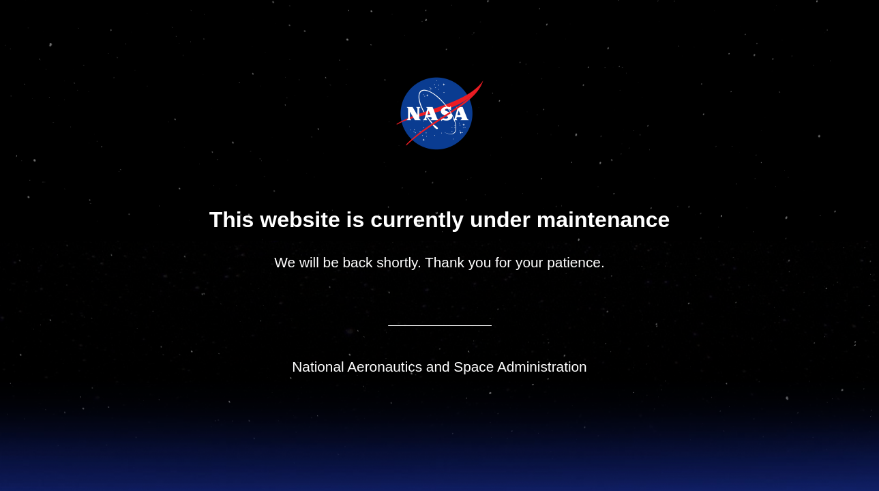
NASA (405, 113)
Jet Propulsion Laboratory (449, 94)
